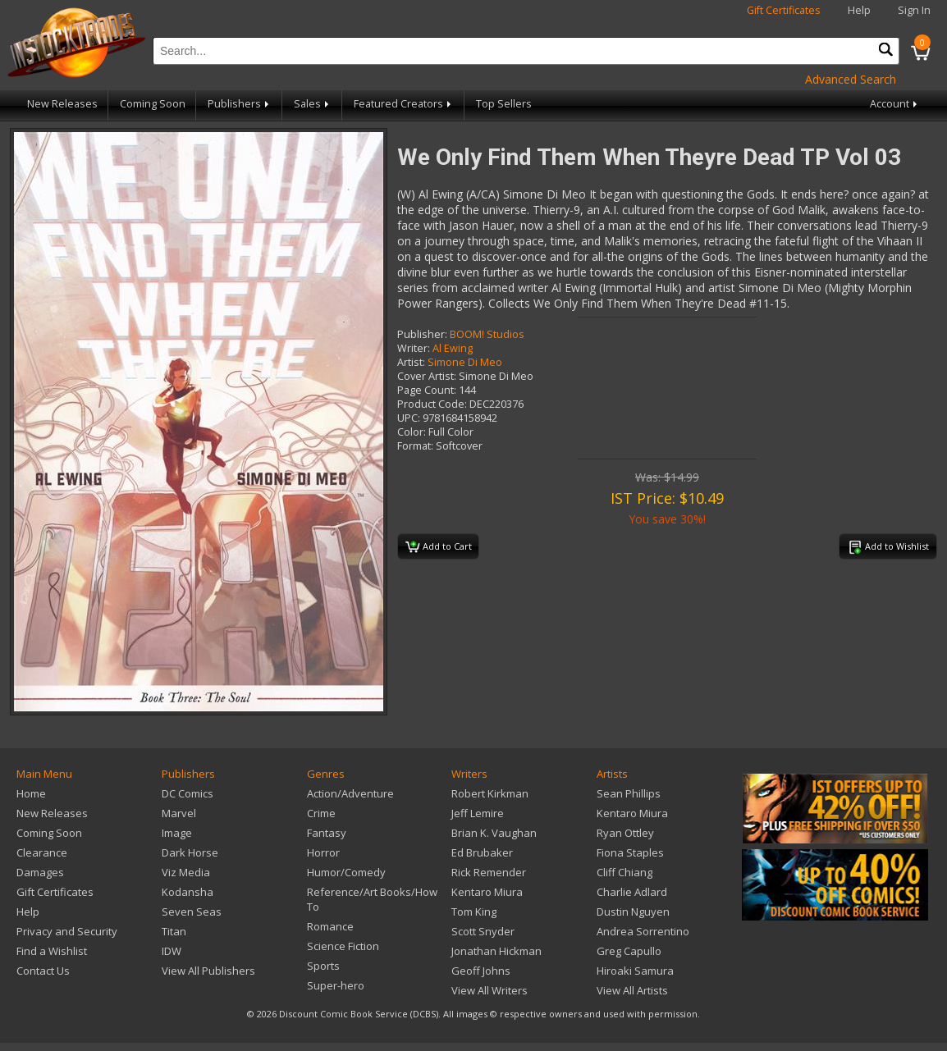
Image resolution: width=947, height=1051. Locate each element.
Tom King (473, 911)
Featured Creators (404, 104)
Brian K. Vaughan (494, 832)
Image (177, 832)
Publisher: (422, 334)
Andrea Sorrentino (643, 931)
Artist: (411, 362)
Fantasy (326, 832)
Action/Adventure (350, 793)
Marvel (179, 813)
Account (895, 104)
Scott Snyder (483, 931)
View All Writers (489, 990)
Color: (411, 432)
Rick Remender (488, 872)
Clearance (41, 852)
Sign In (914, 10)
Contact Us (43, 970)
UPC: (408, 418)
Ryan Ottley (625, 832)
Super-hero (335, 985)
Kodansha (187, 891)
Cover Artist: (426, 376)
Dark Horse (190, 852)
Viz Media (186, 872)
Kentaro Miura (487, 891)
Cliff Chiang (624, 872)
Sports (323, 965)
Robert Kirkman (489, 793)
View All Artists (632, 990)
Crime (321, 813)
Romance (330, 926)
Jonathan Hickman (496, 951)
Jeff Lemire (477, 813)
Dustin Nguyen (633, 911)
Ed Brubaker (482, 852)
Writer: (413, 348)
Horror (323, 852)
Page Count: (426, 390)
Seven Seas (192, 911)
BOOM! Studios (487, 334)
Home (31, 793)
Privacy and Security (66, 931)
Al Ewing (452, 348)
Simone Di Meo (465, 362)
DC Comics (187, 793)
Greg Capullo (629, 951)
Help (859, 10)
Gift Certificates (784, 10)
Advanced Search (850, 79)
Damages (40, 872)
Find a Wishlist (51, 951)
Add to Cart (438, 547)
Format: (415, 446)
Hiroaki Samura (635, 970)
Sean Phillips (629, 793)
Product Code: (432, 404)
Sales (313, 104)
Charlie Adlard (632, 891)
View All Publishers (208, 970)
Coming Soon (152, 104)
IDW (171, 951)
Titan (174, 931)
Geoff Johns (480, 970)
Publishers (240, 104)
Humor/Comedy (346, 872)
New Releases (62, 104)
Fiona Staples (630, 852)
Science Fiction (343, 946)
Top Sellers (504, 104)
